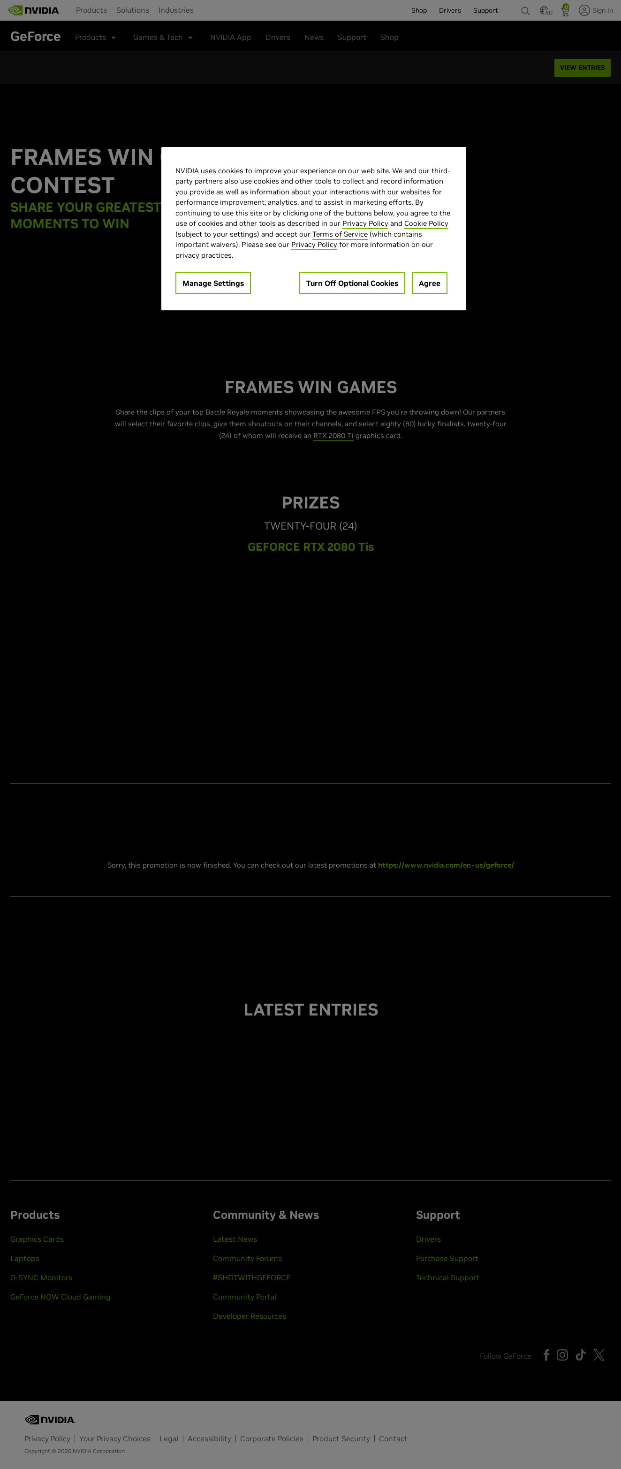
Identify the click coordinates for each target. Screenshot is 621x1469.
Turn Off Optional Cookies (352, 283)
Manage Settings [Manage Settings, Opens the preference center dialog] (213, 283)
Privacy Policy (365, 223)
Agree (429, 283)
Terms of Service (340, 234)
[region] (313, 229)
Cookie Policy (426, 223)
